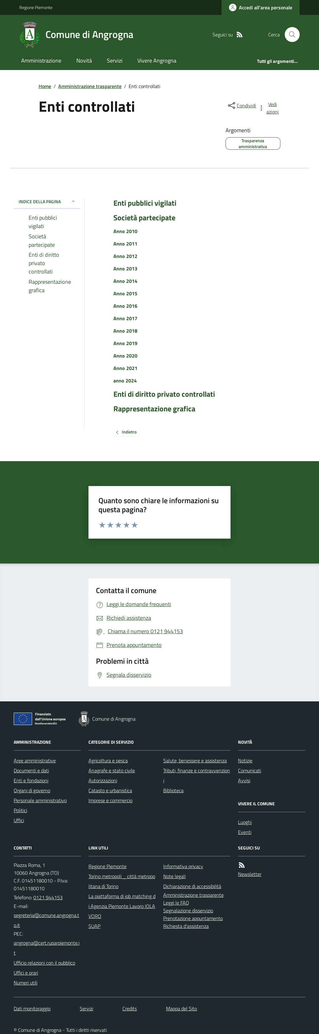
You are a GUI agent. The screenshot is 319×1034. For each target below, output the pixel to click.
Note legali (174, 876)
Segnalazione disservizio (188, 910)
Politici (20, 810)
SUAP (94, 926)
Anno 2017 (125, 318)
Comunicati (249, 770)
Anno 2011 (125, 243)
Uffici (19, 820)
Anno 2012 (125, 256)
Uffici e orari (26, 972)
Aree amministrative (35, 760)
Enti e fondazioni (31, 780)
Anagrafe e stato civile (111, 770)
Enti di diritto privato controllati (164, 394)
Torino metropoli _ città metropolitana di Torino (121, 881)
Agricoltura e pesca (108, 760)
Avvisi (244, 780)
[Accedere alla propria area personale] (260, 7)
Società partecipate (144, 217)
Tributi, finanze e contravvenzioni (196, 775)
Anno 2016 (125, 306)
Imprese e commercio (110, 800)
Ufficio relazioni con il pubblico (44, 962)
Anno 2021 (125, 368)
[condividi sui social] (241, 105)
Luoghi (245, 822)
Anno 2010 (125, 231)
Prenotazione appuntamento (193, 918)
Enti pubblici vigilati (144, 203)
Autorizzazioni (102, 780)
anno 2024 (125, 380)
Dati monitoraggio (32, 1008)
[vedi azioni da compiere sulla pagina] (269, 108)
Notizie (245, 760)
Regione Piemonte (35, 7)
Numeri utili (25, 982)
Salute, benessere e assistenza (195, 760)
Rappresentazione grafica (154, 409)
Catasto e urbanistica (110, 790)
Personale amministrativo (40, 800)
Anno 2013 (125, 268)
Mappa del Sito (181, 1008)
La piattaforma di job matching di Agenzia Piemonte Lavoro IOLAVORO (121, 906)
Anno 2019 (125, 343)
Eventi (244, 832)
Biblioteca (173, 790)
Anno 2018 (125, 331)
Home (45, 86)
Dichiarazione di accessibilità (192, 886)
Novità (84, 60)
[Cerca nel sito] (290, 34)
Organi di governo (32, 790)
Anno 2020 (125, 355)
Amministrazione (41, 60)
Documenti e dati (31, 770)
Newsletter (249, 874)
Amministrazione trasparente (89, 86)
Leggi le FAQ (176, 902)
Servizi (114, 60)
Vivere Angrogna (156, 60)
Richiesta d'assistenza (186, 926)
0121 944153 (48, 897)
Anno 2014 (125, 281)
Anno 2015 (125, 293)
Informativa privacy (183, 866)
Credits (129, 1008)
